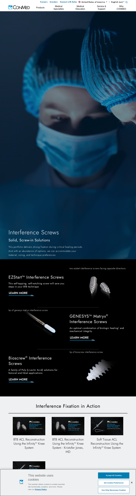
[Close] (132, 482)
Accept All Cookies (114, 475)
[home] (19, 7)
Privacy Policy (41, 489)
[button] (92, 2)
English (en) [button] (115, 2)
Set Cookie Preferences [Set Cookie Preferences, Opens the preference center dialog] (114, 483)
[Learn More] (24, 295)
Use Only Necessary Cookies (114, 490)
